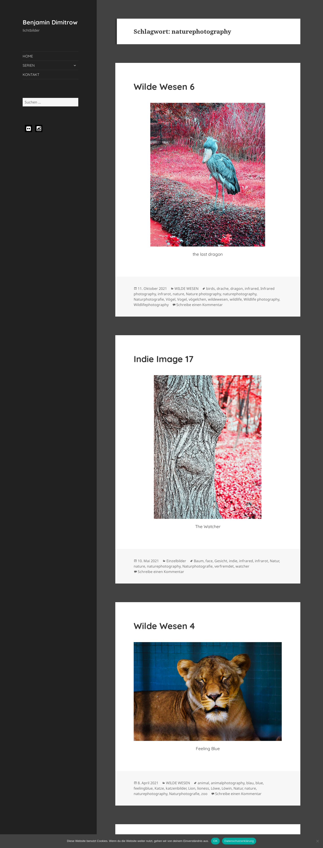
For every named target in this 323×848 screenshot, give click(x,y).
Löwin (227, 788)
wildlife (236, 299)
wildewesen (218, 299)
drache (223, 288)
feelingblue (143, 788)
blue (259, 782)
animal (203, 782)
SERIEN (29, 65)
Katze (159, 788)
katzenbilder (176, 788)
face (209, 560)
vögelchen (197, 299)
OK (215, 841)
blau (250, 782)
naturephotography (239, 293)
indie (233, 560)
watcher (242, 566)
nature (178, 293)
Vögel (170, 299)
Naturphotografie (149, 299)
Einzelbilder (176, 560)
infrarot (164, 293)
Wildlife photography (261, 299)
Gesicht (220, 560)
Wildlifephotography (151, 304)
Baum (199, 560)
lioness (203, 788)
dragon (236, 288)
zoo (204, 793)
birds (210, 288)
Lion (191, 788)
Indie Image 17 (163, 358)
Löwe (215, 788)
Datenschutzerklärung (239, 841)
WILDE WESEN (187, 288)
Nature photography (203, 293)
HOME (28, 56)
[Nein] (317, 841)
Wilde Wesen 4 (164, 625)
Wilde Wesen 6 (164, 86)
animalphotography (227, 782)
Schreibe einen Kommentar (199, 304)
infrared (252, 288)
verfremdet (224, 566)
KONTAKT (31, 74)
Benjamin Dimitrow (50, 22)
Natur (274, 560)
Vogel (182, 299)
